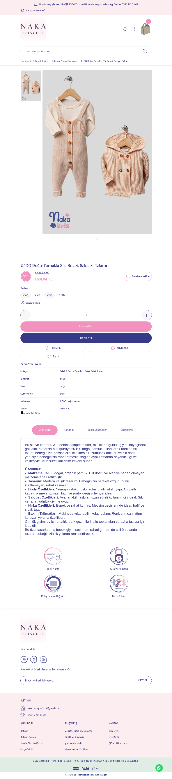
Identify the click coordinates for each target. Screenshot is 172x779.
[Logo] (33, 29)
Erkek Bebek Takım (97, 373)
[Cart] (145, 29)
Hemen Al (86, 338)
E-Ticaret (79, 776)
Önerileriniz (126, 431)
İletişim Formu (28, 738)
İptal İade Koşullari (74, 744)
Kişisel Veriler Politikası (76, 751)
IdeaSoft (69, 776)
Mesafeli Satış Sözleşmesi (78, 732)
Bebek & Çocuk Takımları (72, 373)
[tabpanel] (97, 152)
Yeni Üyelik (114, 732)
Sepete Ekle (86, 327)
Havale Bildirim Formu (31, 744)
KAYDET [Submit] (142, 682)
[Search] (86, 51)
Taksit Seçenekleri (97, 431)
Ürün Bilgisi (45, 431)
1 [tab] (97, 239)
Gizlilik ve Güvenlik (74, 738)
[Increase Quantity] (147, 316)
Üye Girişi (114, 738)
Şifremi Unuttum (118, 744)
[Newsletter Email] (86, 682)
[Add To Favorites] (138, 276)
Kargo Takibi (26, 751)
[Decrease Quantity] (26, 316)
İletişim (24, 732)
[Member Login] (133, 29)
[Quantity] (86, 316)
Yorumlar (69, 431)
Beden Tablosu (30, 304)
